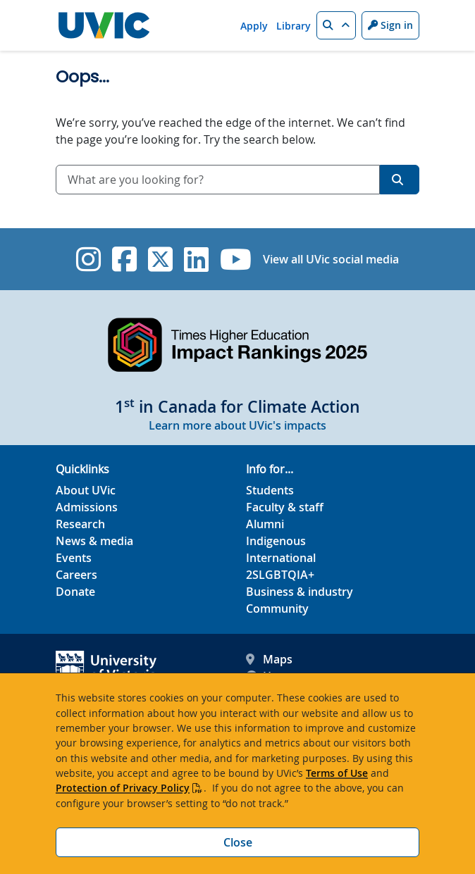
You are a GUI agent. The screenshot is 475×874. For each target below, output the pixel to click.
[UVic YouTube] (236, 259)
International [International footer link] (281, 558)
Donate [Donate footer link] (75, 591)
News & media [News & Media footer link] (94, 541)
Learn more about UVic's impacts (237, 425)
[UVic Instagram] (88, 259)
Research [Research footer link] (80, 524)
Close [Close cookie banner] (237, 842)
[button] (336, 25)
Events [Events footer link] (74, 558)
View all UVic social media (331, 259)
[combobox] (218, 179)
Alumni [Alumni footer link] (265, 524)
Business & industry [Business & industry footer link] (299, 591)
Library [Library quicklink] (293, 25)
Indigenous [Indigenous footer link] (276, 541)
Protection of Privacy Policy (123, 787)
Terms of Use (337, 773)
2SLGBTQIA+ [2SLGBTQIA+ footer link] (280, 574)
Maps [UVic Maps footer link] (269, 659)
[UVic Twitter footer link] (160, 259)
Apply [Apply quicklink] (254, 25)
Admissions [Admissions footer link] (87, 507)
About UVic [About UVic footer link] (86, 490)
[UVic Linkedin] (196, 259)
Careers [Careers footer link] (76, 574)
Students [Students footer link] (270, 490)
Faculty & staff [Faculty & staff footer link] (284, 507)
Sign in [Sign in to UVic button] (390, 25)
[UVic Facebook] (124, 259)
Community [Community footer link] (277, 608)
